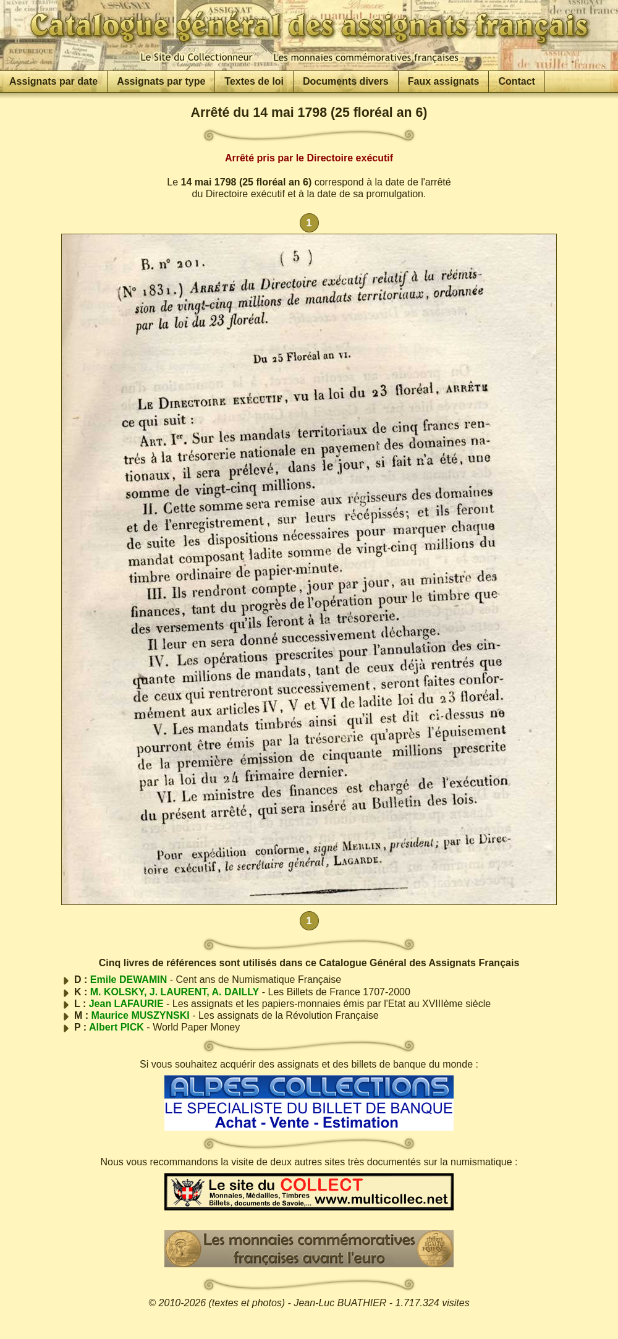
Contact (516, 81)
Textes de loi (254, 81)
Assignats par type (161, 81)
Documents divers (346, 81)
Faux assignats (444, 81)
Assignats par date (53, 81)
